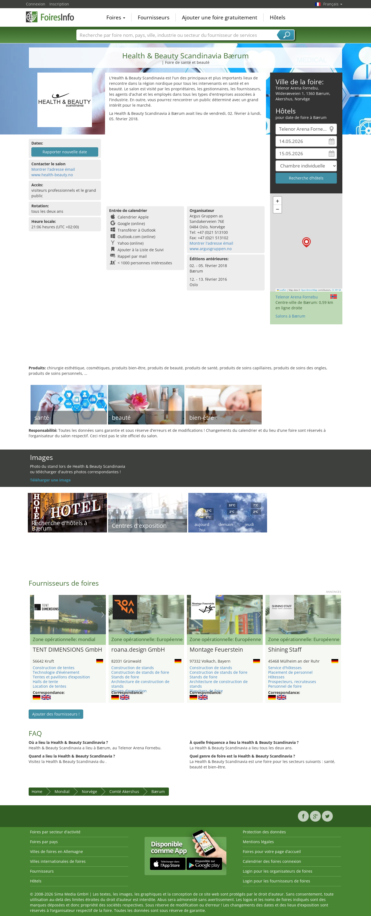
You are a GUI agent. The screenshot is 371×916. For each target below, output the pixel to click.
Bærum (158, 791)
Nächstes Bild (102, 614)
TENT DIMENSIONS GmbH (67, 649)
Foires (115, 17)
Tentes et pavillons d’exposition (61, 676)
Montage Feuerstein (216, 649)
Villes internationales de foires (58, 861)
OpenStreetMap (309, 290)
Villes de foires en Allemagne (56, 851)
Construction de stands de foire (140, 672)
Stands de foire (125, 676)
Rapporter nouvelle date (65, 151)
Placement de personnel (290, 672)
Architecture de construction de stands (140, 684)
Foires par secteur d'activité (55, 831)
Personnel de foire (285, 686)
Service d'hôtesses (285, 667)
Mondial (62, 791)
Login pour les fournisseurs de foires (276, 881)
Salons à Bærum (290, 316)
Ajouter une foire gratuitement (219, 17)
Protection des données (264, 831)
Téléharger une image (50, 480)
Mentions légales (258, 841)
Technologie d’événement (56, 672)
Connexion (35, 4)
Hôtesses (276, 676)
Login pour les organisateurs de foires (277, 871)
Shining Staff (284, 649)
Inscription (59, 4)
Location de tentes (49, 686)
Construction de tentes (53, 667)
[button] (306, 242)
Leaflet (282, 290)
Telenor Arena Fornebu (297, 297)
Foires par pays (44, 841)
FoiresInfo (53, 16)
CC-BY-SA (336, 290)
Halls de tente (45, 681)
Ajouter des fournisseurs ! (56, 714)
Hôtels (277, 17)
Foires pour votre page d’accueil (272, 851)
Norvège (89, 791)
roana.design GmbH (138, 649)
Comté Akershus (124, 791)
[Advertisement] (185, 162)
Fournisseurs (153, 17)
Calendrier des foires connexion (272, 861)
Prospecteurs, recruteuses (292, 681)
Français (332, 4)
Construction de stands (132, 667)
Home (37, 791)
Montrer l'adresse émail (53, 169)
